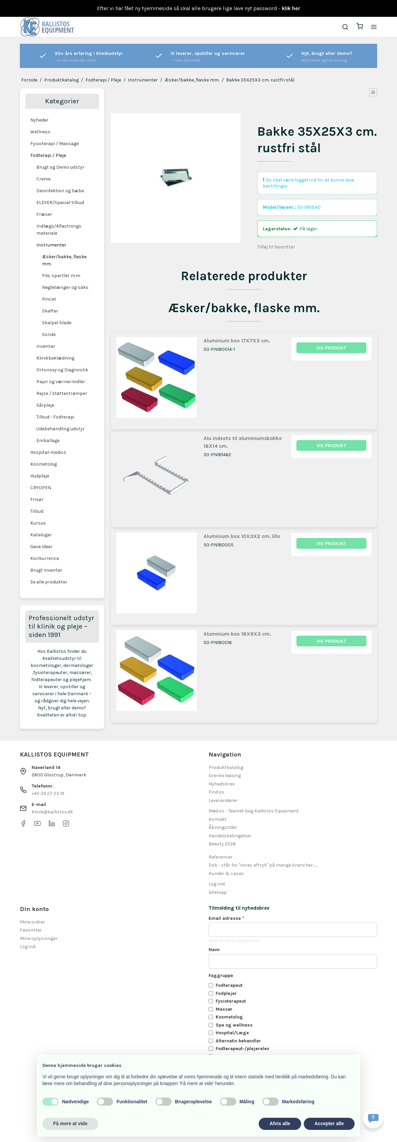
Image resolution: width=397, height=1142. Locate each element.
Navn (214, 949)
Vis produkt (331, 348)
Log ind (27, 946)
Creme (43, 179)
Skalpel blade (56, 323)
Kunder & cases (226, 873)
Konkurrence (44, 558)
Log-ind (217, 884)
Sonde (49, 334)
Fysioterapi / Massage (54, 143)
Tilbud (36, 511)
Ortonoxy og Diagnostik (62, 370)
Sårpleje (45, 405)
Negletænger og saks (65, 287)
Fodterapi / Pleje (48, 155)
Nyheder (39, 120)
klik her (291, 8)
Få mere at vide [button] (70, 1123)
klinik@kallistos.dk (52, 812)
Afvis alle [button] (279, 1123)
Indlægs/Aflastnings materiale (58, 229)
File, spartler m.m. (61, 275)
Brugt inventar (46, 570)
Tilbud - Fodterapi (55, 417)
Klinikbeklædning (55, 358)
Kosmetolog (43, 464)
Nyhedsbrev (222, 784)
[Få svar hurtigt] (373, 1118)
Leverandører (223, 800)
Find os (216, 792)
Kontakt (218, 819)
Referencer (220, 857)
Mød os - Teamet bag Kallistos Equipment (254, 811)
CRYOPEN (40, 488)
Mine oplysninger (39, 938)
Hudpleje (39, 476)
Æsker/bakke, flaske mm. (64, 260)
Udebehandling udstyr (60, 429)
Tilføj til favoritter (276, 247)
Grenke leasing (225, 775)
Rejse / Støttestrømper (61, 393)
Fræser (44, 214)
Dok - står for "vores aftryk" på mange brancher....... (263, 865)
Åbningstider (223, 827)
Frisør (36, 499)
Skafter (50, 311)
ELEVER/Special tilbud (60, 202)
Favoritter (31, 930)
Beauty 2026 (222, 844)
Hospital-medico (48, 452)
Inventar (45, 346)
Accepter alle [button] (329, 1123)
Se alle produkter (48, 582)
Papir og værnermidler (60, 381)
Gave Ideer (41, 546)
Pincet (49, 299)
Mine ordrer (32, 922)
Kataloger (41, 535)
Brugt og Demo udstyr (60, 167)
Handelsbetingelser (230, 836)
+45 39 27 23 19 (48, 793)
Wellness (40, 132)
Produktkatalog (226, 767)
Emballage (48, 440)
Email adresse (226, 918)
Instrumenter (51, 245)
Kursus (38, 523)
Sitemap (218, 892)
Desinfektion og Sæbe (60, 191)
